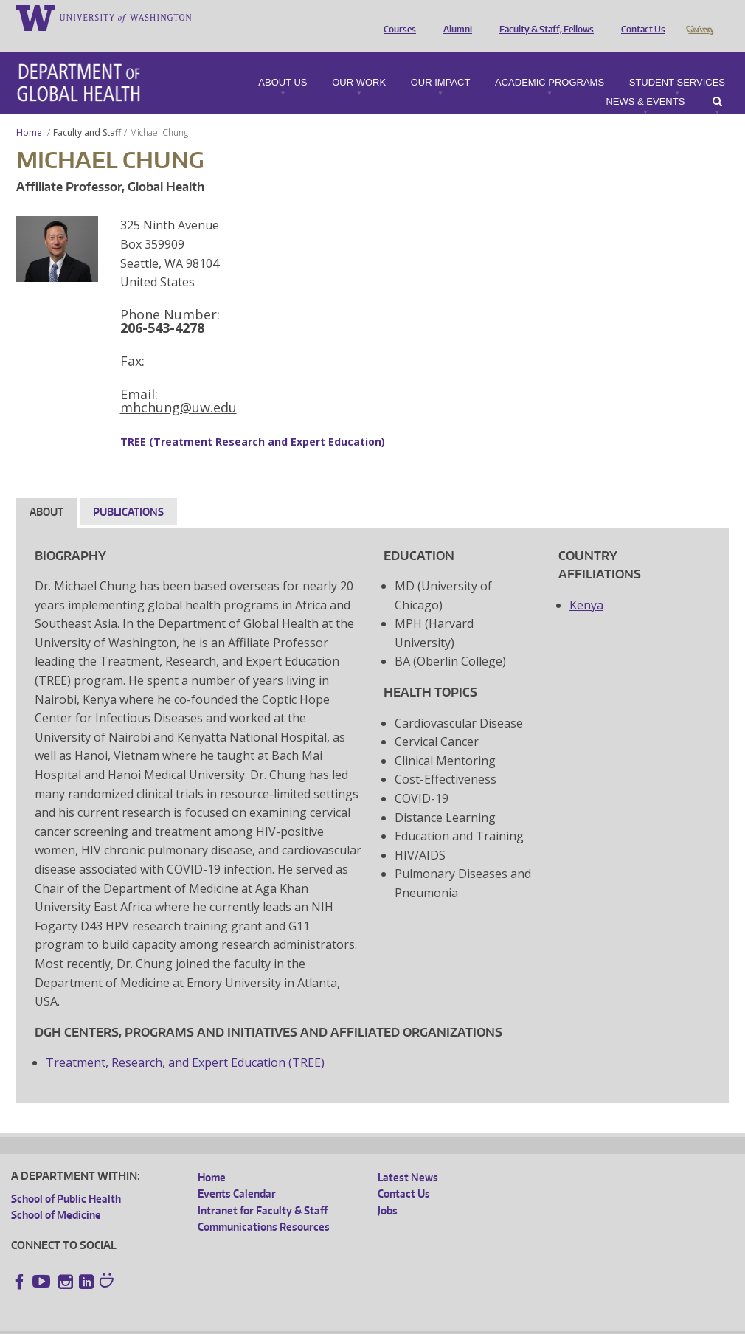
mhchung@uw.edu (178, 386)
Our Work (359, 62)
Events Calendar (237, 1173)
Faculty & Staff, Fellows (543, 17)
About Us (282, 62)
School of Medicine (56, 1194)
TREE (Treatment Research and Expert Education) (252, 421)
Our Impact (441, 62)
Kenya (586, 584)
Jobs (388, 1189)
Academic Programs (549, 62)
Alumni (454, 17)
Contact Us (639, 17)
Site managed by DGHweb (354, 1322)
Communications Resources (264, 1206)
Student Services (677, 62)
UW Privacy (206, 1322)
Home (29, 112)
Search (717, 81)
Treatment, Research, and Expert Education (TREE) (185, 1042)
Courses (396, 17)
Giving (699, 17)
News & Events (645, 81)
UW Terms (266, 1322)
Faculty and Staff (87, 112)
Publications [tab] (128, 491)
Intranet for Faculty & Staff (263, 1189)
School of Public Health (66, 1178)
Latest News (408, 1156)
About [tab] (46, 491)
